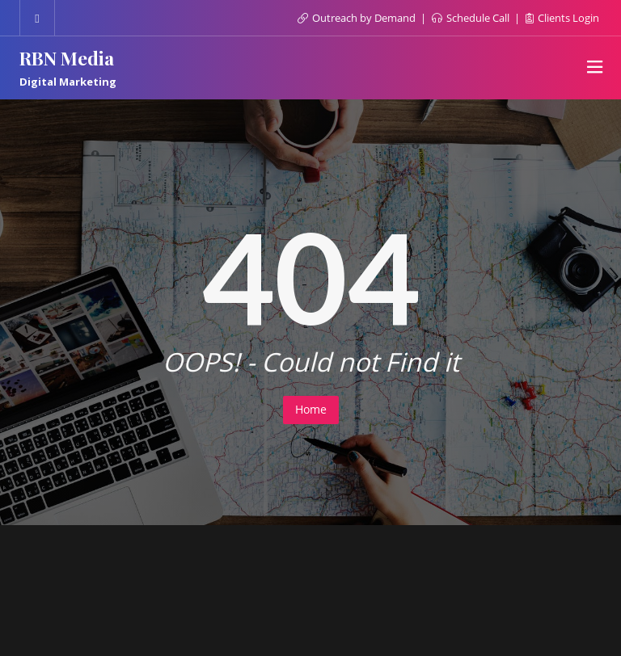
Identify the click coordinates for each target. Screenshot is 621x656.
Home (311, 409)
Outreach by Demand (358, 18)
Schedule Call (472, 18)
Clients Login (562, 18)
